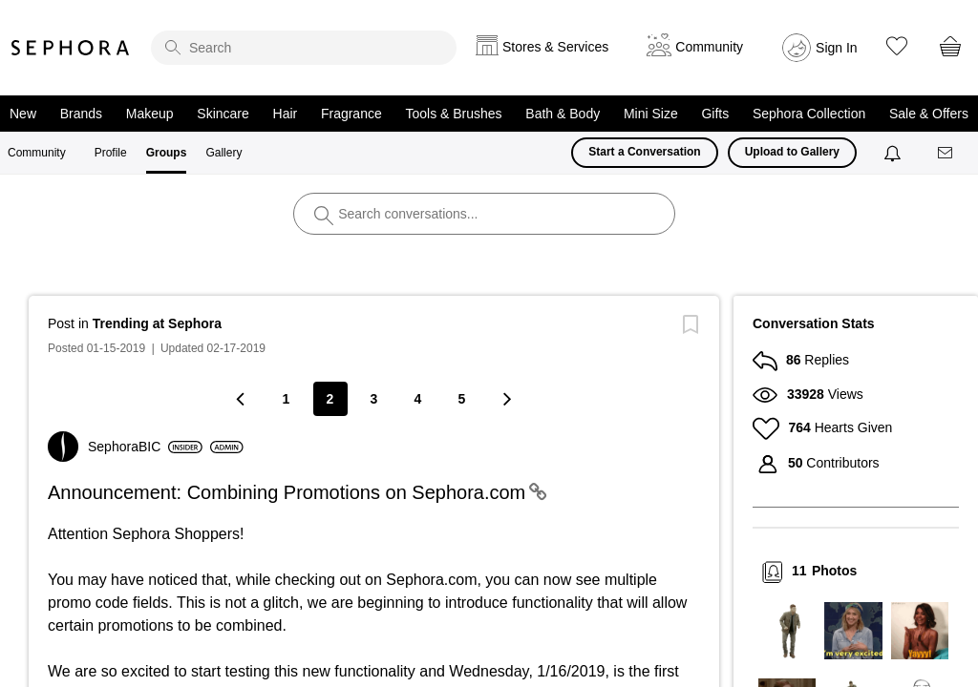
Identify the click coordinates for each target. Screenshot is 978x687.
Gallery (223, 152)
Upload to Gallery (792, 151)
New (23, 113)
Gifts (715, 113)
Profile (111, 152)
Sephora (71, 47)
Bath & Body (562, 113)
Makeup (150, 113)
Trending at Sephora (157, 323)
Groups (166, 152)
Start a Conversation (644, 151)
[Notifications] (894, 152)
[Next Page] (506, 398)
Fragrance (351, 113)
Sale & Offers (928, 113)
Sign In (837, 47)
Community (37, 152)
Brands (81, 113)
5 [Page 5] (462, 398)
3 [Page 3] (374, 398)
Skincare (222, 113)
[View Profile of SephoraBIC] (145, 446)
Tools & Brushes (453, 113)
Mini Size (651, 113)
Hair (285, 113)
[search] (304, 48)
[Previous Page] (242, 398)
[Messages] (946, 153)
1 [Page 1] (286, 398)
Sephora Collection (809, 113)
